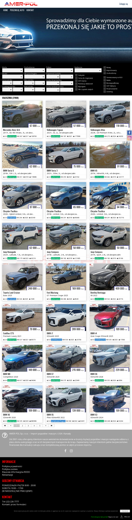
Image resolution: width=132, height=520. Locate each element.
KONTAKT (30, 10)
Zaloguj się (122, 3)
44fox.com (124, 517)
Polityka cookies (10, 469)
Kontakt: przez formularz (14, 504)
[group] (66, 38)
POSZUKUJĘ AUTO (17, 10)
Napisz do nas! (104, 517)
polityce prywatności (112, 511)
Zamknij (125, 511)
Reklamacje (7, 474)
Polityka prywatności (12, 466)
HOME (5, 10)
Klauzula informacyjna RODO (16, 472)
